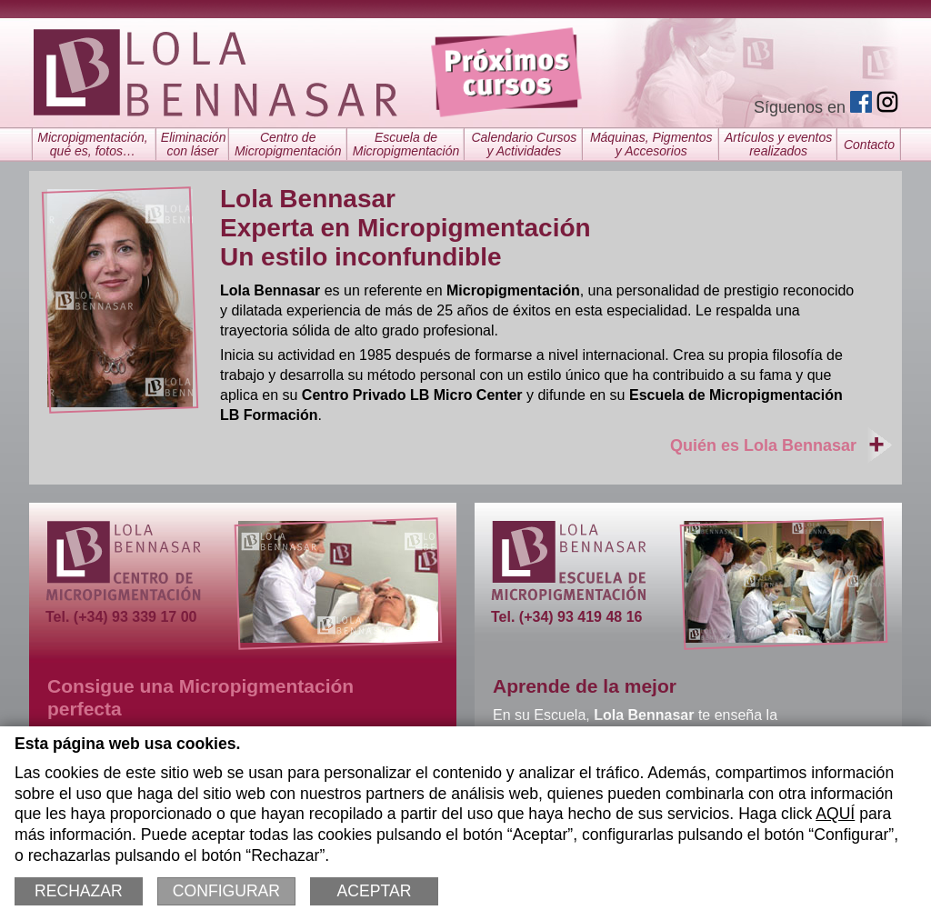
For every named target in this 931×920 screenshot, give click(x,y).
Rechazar (79, 891)
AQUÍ (835, 814)
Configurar (226, 891)
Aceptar (374, 891)
